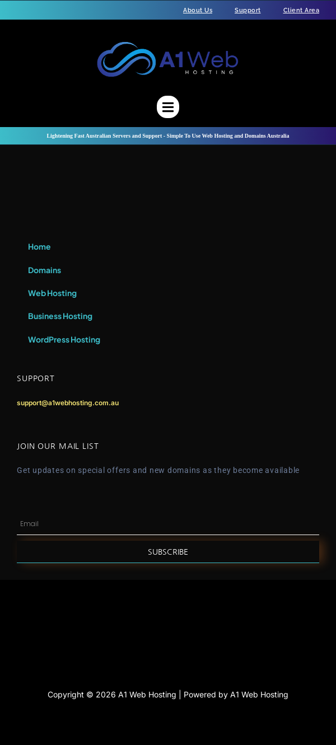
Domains (44, 270)
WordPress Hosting (64, 339)
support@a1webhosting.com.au (68, 403)
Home (39, 246)
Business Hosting (60, 316)
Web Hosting (52, 293)
